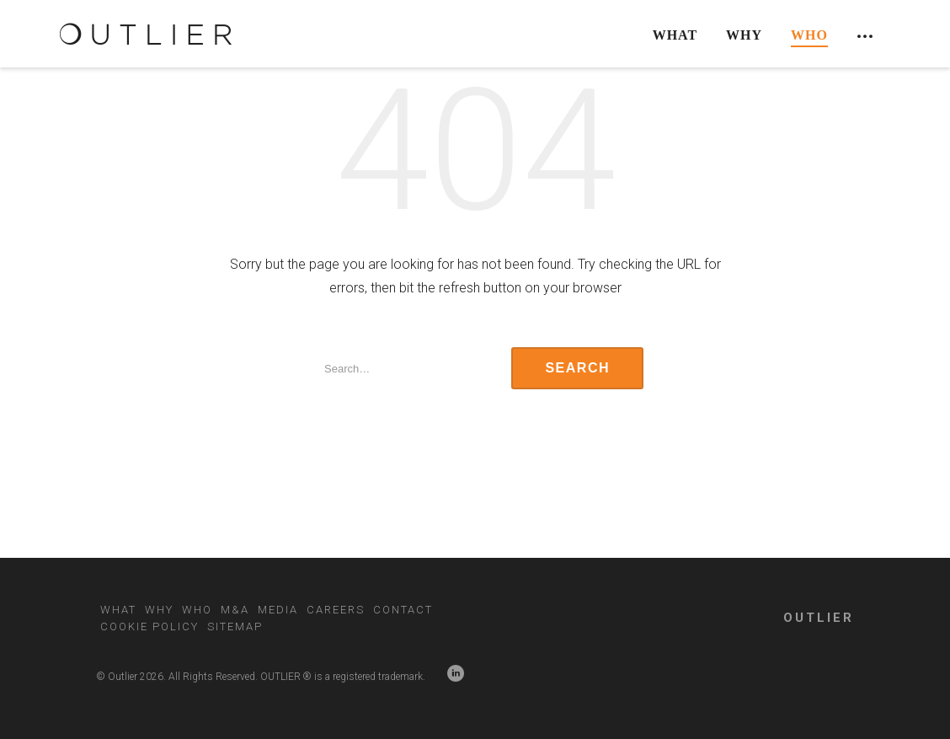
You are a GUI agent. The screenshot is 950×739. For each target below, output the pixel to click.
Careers (336, 609)
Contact (403, 609)
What (675, 35)
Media (278, 609)
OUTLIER (818, 617)
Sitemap (235, 626)
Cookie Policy (149, 626)
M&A (235, 609)
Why (744, 35)
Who (809, 35)
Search (577, 368)
